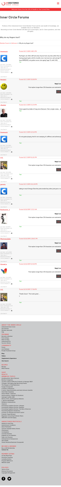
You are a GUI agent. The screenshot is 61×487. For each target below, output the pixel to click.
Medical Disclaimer (7, 471)
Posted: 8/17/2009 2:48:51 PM (28, 51)
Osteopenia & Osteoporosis (10, 439)
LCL (1, 158)
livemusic (4, 51)
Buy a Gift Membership (8, 448)
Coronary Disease (7, 433)
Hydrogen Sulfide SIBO (8, 397)
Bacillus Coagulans (7, 380)
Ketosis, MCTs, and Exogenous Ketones (13, 399)
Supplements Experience (9, 358)
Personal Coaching (7, 457)
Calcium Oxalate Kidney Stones (11, 428)
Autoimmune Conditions (9, 425)
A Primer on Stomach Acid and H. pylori (13, 412)
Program (5, 334)
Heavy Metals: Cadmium (9, 393)
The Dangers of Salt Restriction (11, 385)
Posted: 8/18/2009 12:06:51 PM (28, 239)
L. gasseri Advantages (8, 400)
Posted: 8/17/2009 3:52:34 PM (28, 105)
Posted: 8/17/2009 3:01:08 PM (28, 79)
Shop (4, 372)
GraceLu (3, 264)
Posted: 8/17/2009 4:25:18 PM (28, 132)
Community (6, 345)
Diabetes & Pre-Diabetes (9, 435)
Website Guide (6, 462)
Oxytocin (4, 404)
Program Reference (7, 461)
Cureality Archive (6, 459)
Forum (3, 347)
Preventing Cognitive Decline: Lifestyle (13, 405)
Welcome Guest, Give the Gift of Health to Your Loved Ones (30, 9)
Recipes (4, 366)
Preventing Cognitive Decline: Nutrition (13, 407)
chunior (3, 105)
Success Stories (6, 343)
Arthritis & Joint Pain (7, 423)
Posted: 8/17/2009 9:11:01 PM (28, 157)
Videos (4, 356)
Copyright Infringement (8, 473)
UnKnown (14, 43)
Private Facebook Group (8, 350)
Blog (3, 353)
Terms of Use (5, 469)
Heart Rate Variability (8, 392)
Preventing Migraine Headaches (11, 410)
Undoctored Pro (6, 341)
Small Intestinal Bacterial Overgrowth (13, 442)
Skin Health (5, 440)
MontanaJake (5, 239)
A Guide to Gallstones (8, 388)
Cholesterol (5, 430)
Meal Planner (5, 368)
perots (3, 184)
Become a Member (7, 336)
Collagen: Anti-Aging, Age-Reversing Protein (14, 383)
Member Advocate (7, 330)
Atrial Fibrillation (6, 427)
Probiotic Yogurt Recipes (9, 414)
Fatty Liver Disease (7, 437)
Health (4, 374)
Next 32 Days (5, 339)
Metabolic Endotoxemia (8, 402)
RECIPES (5, 365)
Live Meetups (5, 349)
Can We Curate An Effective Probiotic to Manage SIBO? (17, 381)
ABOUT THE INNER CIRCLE (11, 325)
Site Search (5, 361)
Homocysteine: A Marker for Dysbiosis (12, 395)
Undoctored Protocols (12, 421)
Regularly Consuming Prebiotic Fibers (12, 416)
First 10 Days (5, 338)
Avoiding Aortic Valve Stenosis (10, 378)
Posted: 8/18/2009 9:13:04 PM (28, 264)
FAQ (3, 332)
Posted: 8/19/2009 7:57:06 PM (28, 289)
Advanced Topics (8, 376)
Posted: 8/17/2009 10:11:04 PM (28, 184)
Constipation (5, 432)
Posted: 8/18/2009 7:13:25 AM (28, 209)
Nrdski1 (3, 80)
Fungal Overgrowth (7, 387)
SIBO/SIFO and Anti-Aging (9, 417)
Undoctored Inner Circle (8, 327)
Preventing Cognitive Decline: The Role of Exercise (16, 409)
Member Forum (4, 43)
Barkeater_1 (5, 210)
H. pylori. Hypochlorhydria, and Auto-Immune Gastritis (17, 390)
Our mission (5, 328)
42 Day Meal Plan (7, 455)
